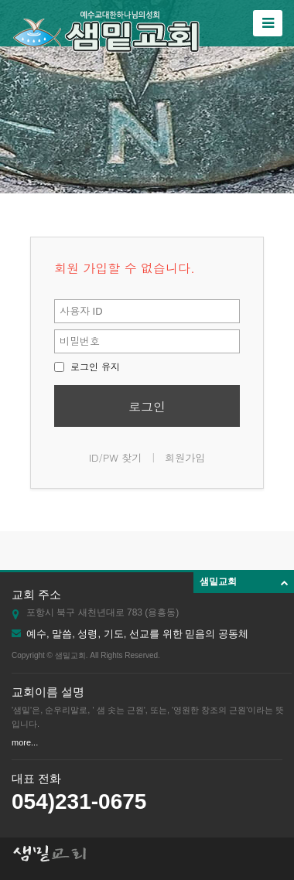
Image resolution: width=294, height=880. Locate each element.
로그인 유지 (87, 366)
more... (25, 742)
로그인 (147, 406)
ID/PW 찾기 (115, 457)
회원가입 (185, 457)
